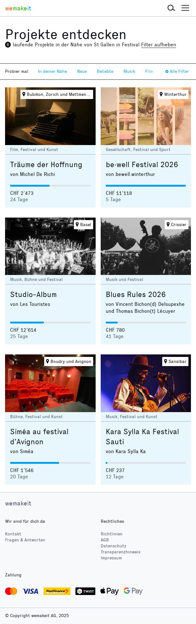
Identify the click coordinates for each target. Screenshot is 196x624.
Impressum (111, 558)
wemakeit (18, 503)
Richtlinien (111, 534)
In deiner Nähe (52, 71)
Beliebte (105, 71)
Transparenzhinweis (120, 552)
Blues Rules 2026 (136, 294)
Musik (129, 71)
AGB (105, 540)
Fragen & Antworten (25, 540)
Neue (82, 71)
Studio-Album (33, 294)
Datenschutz (113, 546)
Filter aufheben (158, 45)
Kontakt (13, 534)
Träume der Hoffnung (46, 164)
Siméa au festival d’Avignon (39, 436)
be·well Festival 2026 (142, 164)
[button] (171, 8)
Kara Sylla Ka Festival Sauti (142, 436)
